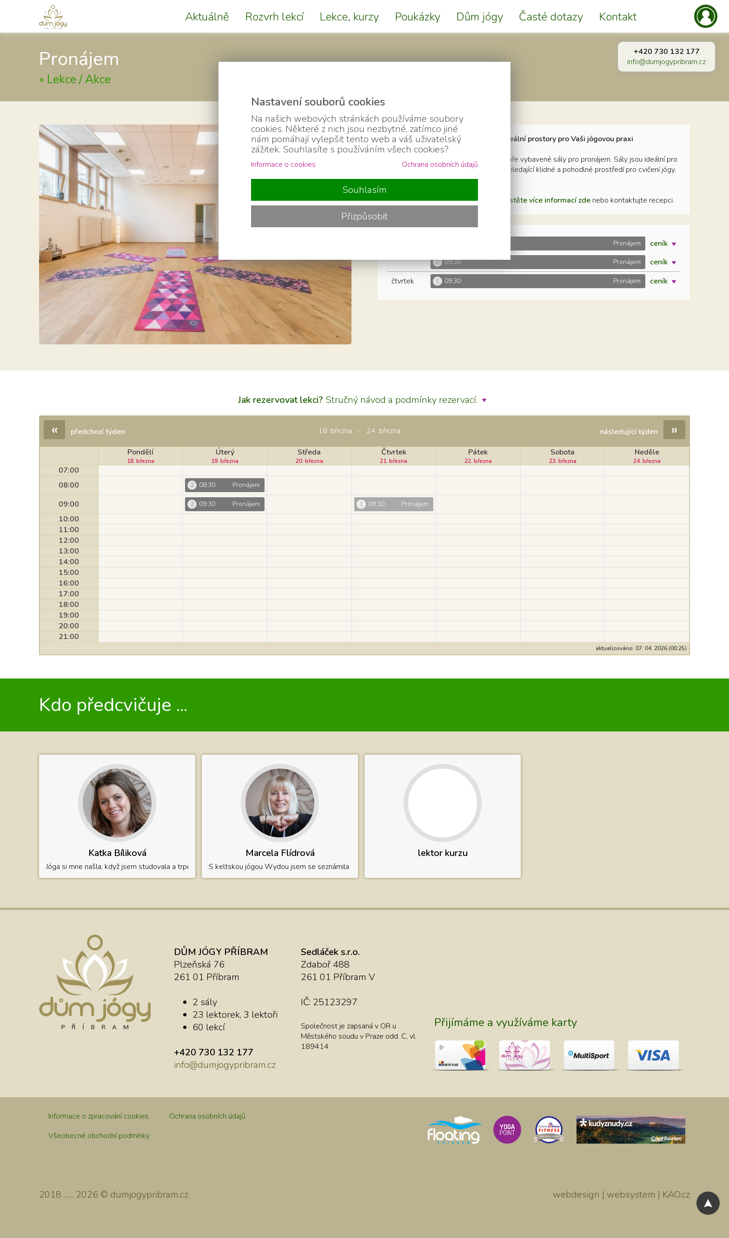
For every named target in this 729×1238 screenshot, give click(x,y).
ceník (665, 243)
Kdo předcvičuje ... (113, 705)
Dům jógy (479, 16)
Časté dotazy (551, 16)
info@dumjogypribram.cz (666, 62)
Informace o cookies (283, 164)
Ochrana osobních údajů (207, 1116)
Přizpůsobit (364, 216)
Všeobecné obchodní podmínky (99, 1136)
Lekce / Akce (79, 79)
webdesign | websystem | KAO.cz (621, 1194)
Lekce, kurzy (349, 16)
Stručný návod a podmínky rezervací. (364, 400)
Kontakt (617, 16)
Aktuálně (207, 16)
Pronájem (79, 59)
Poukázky (417, 16)
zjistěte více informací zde (546, 200)
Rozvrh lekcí (274, 16)
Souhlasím (364, 190)
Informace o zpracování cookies (98, 1116)
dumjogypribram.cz (149, 1194)
